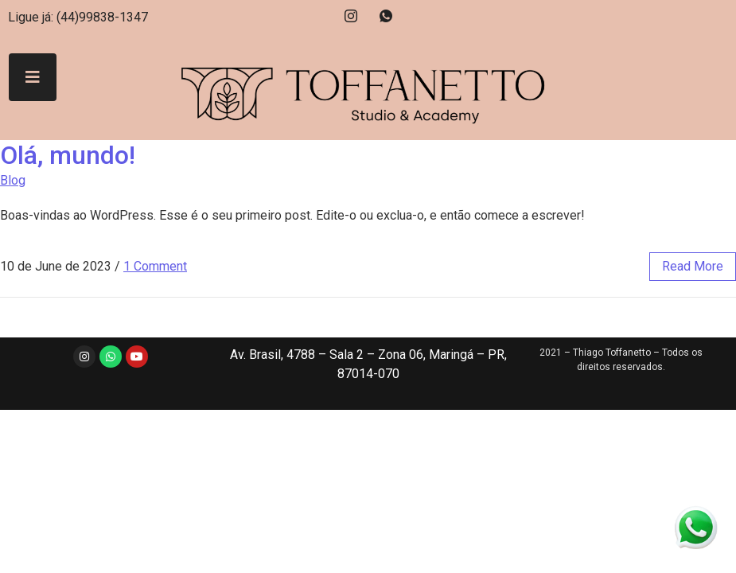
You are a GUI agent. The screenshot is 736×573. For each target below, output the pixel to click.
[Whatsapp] (386, 16)
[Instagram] (351, 16)
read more (692, 266)
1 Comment (155, 266)
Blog (12, 180)
